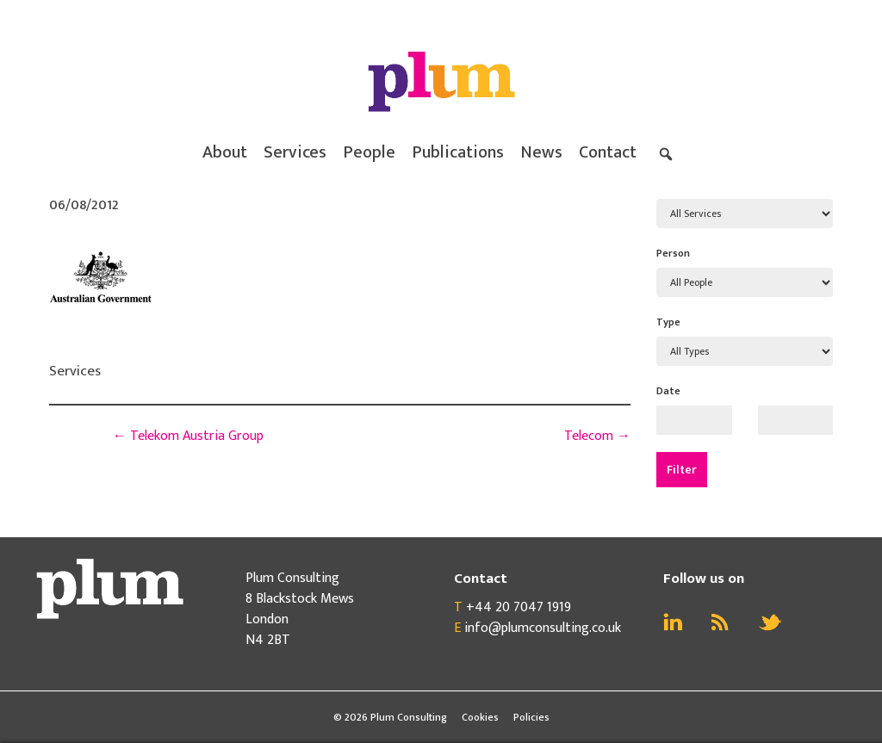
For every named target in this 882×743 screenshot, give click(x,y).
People (369, 152)
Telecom (597, 436)
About (224, 152)
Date (668, 391)
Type (668, 322)
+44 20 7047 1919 (518, 607)
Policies (531, 717)
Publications (458, 152)
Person (673, 253)
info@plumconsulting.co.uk (542, 628)
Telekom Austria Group (188, 436)
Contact (608, 152)
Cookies (480, 717)
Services (295, 152)
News (541, 152)
